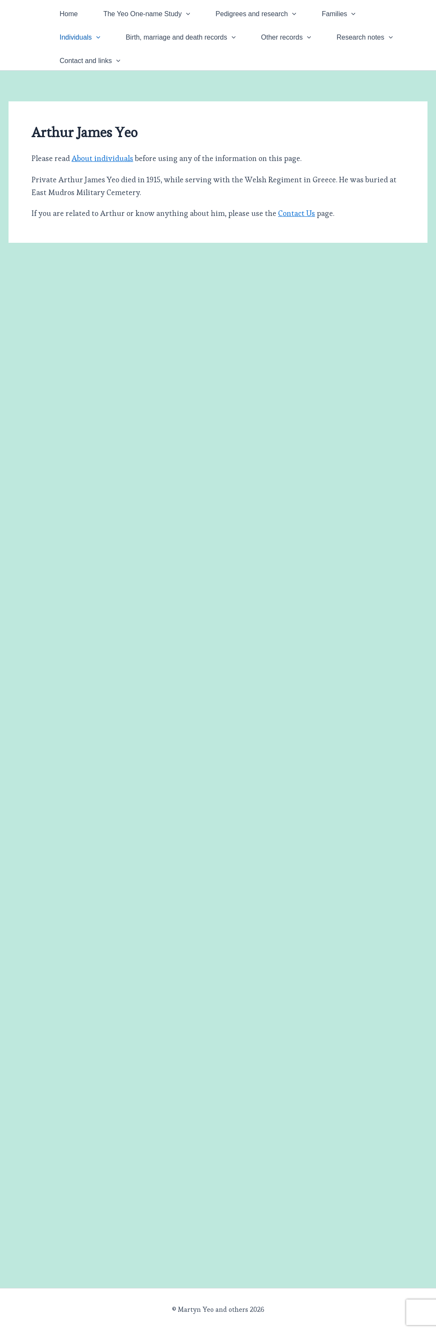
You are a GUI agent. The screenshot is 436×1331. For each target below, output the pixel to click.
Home (69, 13)
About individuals (102, 158)
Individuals (80, 37)
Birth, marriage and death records (180, 37)
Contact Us (296, 213)
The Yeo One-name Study (146, 13)
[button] (186, 13)
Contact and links (90, 60)
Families (339, 13)
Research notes (365, 37)
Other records (286, 37)
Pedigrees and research (255, 13)
